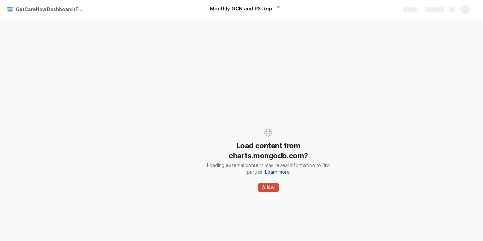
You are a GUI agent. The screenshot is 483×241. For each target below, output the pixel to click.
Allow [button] (268, 187)
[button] (280, 9)
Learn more (277, 172)
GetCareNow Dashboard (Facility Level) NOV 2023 (51, 9)
